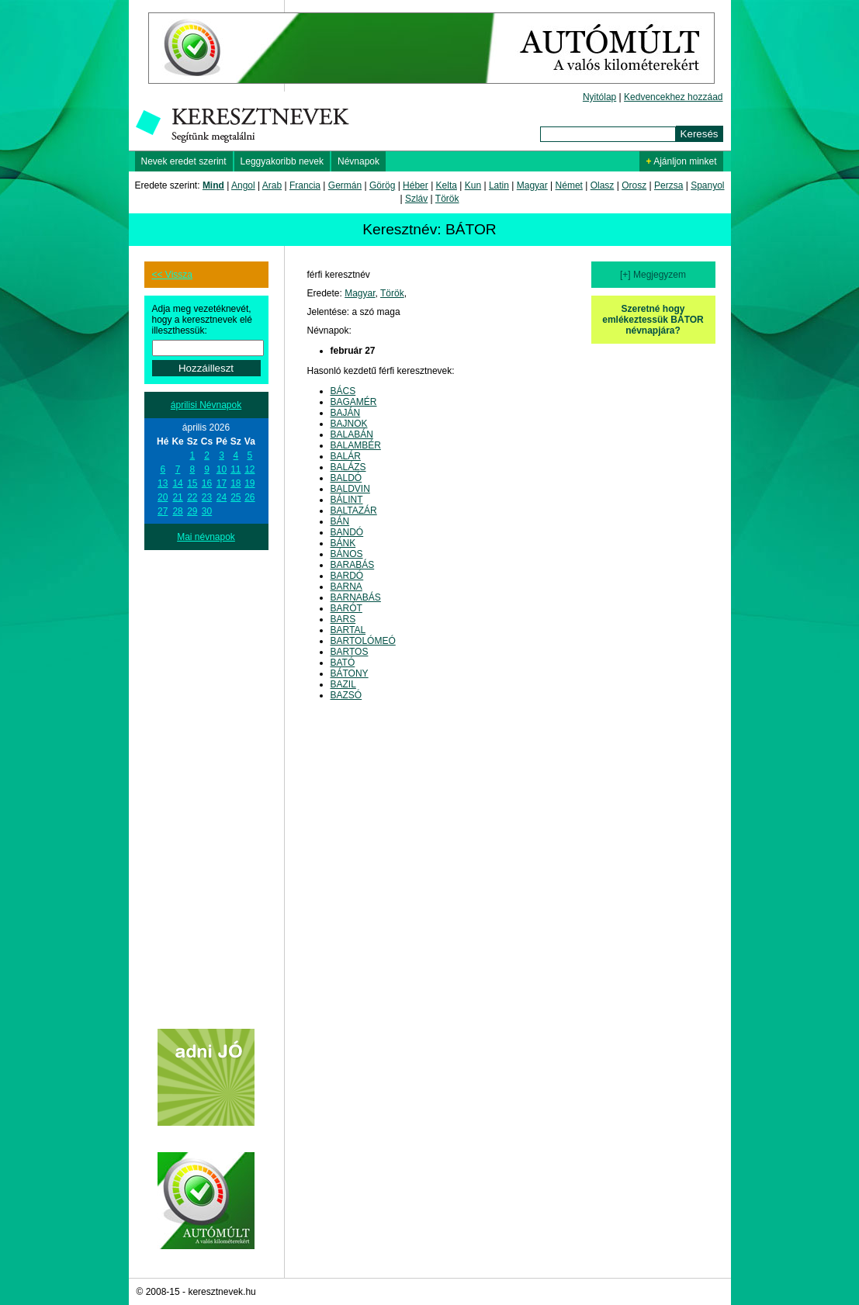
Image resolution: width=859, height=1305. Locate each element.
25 (235, 497)
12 (249, 469)
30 (207, 511)
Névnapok (358, 161)
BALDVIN (350, 488)
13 (163, 483)
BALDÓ (346, 477)
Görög (382, 185)
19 (249, 483)
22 (192, 497)
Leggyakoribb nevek (282, 161)
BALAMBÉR (356, 445)
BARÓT (346, 608)
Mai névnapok (206, 536)
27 (163, 511)
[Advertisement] (206, 783)
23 (207, 497)
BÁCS (343, 391)
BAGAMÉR (354, 401)
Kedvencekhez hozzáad (673, 97)
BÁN (340, 521)
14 (177, 483)
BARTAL (348, 630)
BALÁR (346, 456)
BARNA (346, 586)
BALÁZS (348, 467)
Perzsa (668, 185)
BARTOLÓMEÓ (363, 640)
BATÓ (343, 662)
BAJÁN (346, 412)
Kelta (446, 185)
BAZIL (343, 684)
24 (221, 497)
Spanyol (707, 185)
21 (177, 497)
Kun (473, 185)
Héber (415, 185)
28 (177, 511)
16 (207, 483)
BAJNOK (349, 423)
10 (221, 469)
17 (221, 483)
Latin (499, 185)
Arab (272, 185)
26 (249, 497)
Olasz (603, 185)
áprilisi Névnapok (206, 405)
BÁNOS (347, 554)
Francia (304, 185)
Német (569, 185)
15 (192, 483)
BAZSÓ (346, 695)
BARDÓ (347, 575)
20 (163, 497)
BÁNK (343, 543)
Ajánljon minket (681, 161)
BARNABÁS (356, 597)
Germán (345, 185)
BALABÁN (352, 434)
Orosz (634, 185)
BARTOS (350, 651)
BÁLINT (347, 499)
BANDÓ (347, 532)
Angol (243, 185)
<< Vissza (172, 274)
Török (447, 198)
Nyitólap (599, 97)
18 (235, 483)
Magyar (532, 185)
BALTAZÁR (354, 510)
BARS (343, 619)
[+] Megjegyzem (653, 274)
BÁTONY (350, 673)
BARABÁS (353, 564)
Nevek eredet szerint (184, 161)
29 (192, 511)
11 (235, 469)
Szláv (416, 198)
